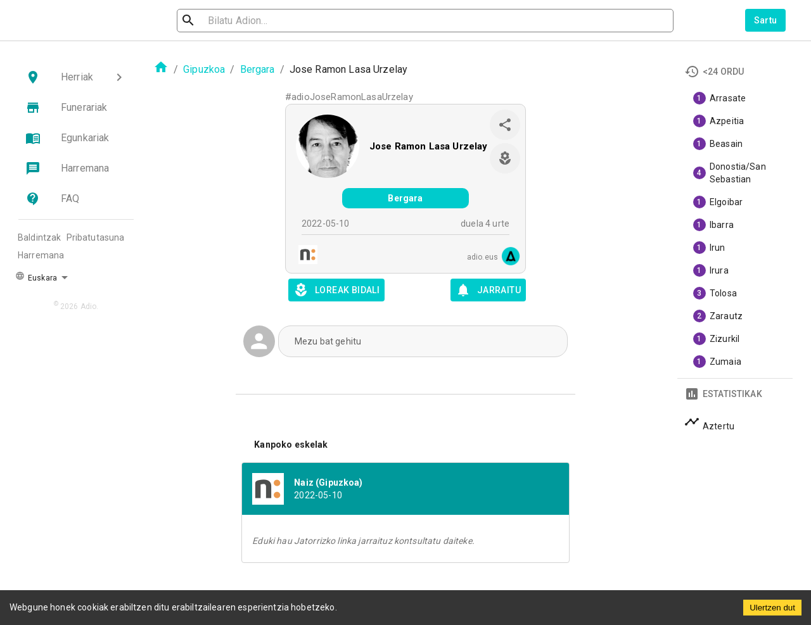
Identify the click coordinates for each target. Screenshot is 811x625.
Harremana (41, 255)
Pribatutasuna (96, 237)
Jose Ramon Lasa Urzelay (428, 146)
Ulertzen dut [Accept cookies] (772, 607)
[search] (245, 20)
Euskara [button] (36, 276)
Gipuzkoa (204, 69)
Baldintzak (39, 237)
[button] (76, 77)
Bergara (257, 69)
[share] (505, 125)
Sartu (765, 20)
